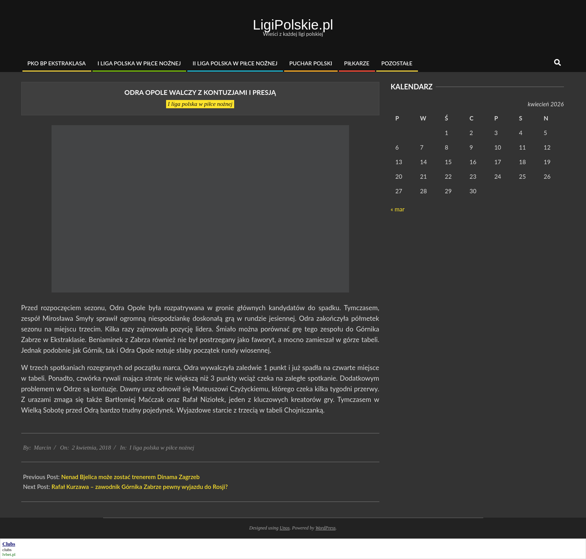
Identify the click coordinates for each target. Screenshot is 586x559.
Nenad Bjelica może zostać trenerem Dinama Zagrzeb (130, 476)
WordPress (325, 528)
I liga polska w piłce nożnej (200, 104)
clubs (6, 549)
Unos (285, 528)
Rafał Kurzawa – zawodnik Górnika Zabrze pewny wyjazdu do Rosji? (140, 486)
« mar (398, 209)
